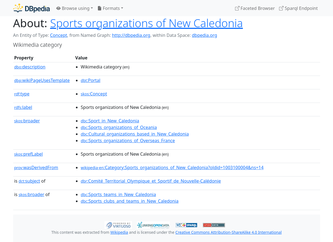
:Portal (90, 80)
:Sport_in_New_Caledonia (110, 121)
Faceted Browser (255, 8)
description (30, 67)
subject (29, 181)
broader (27, 121)
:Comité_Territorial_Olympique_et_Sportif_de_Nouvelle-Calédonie (151, 181)
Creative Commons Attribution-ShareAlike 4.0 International (228, 232)
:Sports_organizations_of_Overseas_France (128, 141)
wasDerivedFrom (36, 167)
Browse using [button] (73, 8)
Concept (58, 35)
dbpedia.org (204, 35)
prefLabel (28, 154)
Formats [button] (108, 8)
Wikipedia (119, 232)
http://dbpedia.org (131, 35)
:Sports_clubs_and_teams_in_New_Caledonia (130, 201)
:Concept (94, 94)
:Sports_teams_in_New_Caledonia (118, 194)
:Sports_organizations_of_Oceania (119, 127)
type (22, 94)
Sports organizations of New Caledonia (146, 23)
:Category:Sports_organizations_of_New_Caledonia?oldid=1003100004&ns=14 (172, 167)
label (23, 107)
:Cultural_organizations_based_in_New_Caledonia (135, 134)
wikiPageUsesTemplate (42, 80)
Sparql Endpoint (298, 8)
